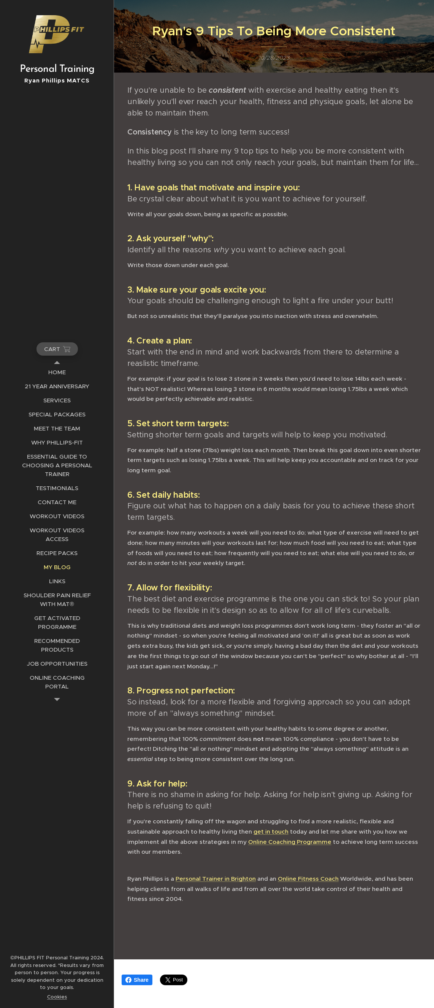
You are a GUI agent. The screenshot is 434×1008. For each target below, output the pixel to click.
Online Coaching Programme (289, 841)
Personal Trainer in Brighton (216, 878)
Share (137, 980)
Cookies (57, 997)
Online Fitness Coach (308, 878)
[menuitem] (57, 372)
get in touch (270, 831)
